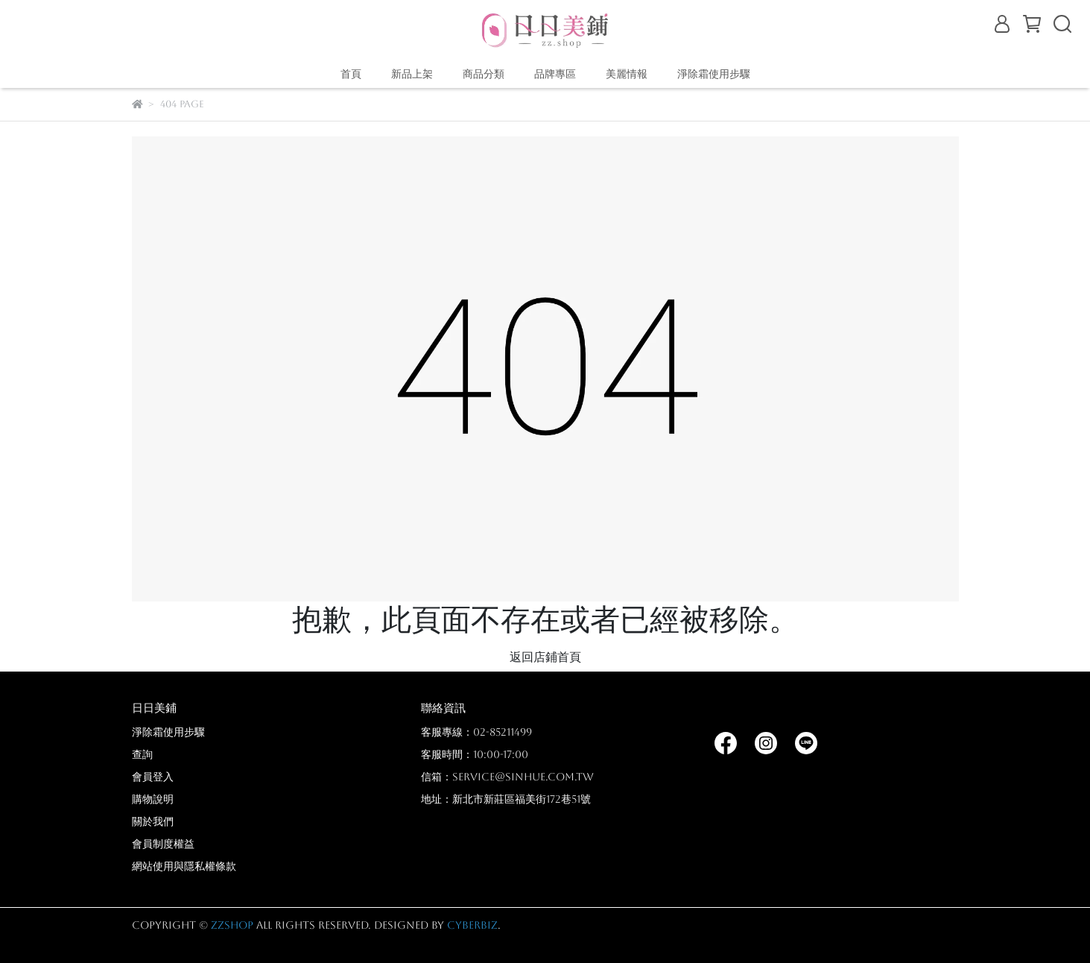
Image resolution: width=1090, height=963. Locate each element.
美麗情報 (626, 74)
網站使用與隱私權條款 (184, 866)
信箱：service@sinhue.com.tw (507, 777)
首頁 (350, 74)
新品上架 (412, 74)
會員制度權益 (163, 844)
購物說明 (153, 799)
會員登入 (153, 777)
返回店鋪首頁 (545, 657)
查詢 (142, 754)
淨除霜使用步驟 (713, 74)
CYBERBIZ (472, 925)
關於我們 (153, 821)
